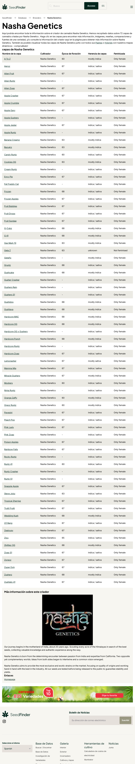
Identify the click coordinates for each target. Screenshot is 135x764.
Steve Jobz (9, 493)
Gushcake (9, 272)
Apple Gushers (11, 117)
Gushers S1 (9, 294)
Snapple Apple (11, 486)
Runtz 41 (8, 464)
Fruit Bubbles (10, 206)
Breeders (37, 18)
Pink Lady (9, 427)
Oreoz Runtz (10, 405)
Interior (63, 747)
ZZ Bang (8, 523)
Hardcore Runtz (12, 346)
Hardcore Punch (12, 339)
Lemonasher (10, 361)
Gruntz (7, 265)
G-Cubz (8, 228)
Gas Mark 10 (10, 243)
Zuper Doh (9, 567)
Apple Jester (10, 125)
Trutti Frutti (9, 508)
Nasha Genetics (54, 18)
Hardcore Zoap (11, 353)
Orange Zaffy (10, 397)
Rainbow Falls (11, 449)
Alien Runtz (9, 81)
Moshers (8, 383)
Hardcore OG (10, 324)
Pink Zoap (9, 434)
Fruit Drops (9, 213)
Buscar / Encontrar (44, 747)
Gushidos (8, 302)
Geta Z (7, 250)
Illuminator (88, 759)
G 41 (6, 235)
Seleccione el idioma (11, 743)
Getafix (7, 257)
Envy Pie (8, 176)
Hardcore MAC (11, 316)
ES (103, 5)
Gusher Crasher (12, 280)
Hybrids (108, 42)
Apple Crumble (11, 103)
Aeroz (7, 66)
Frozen (7, 191)
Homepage (9, 679)
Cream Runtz (10, 169)
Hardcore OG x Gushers (16, 331)
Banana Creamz (12, 140)
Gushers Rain (10, 287)
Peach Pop (9, 420)
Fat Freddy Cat (11, 184)
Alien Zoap (9, 88)
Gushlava (8, 309)
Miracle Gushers (12, 375)
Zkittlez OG (9, 545)
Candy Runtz (10, 154)
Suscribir (125, 720)
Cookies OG (10, 162)
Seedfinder (7, 18)
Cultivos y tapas (67, 760)
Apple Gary (9, 110)
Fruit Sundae (10, 221)
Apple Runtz (10, 132)
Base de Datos (42, 752)
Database (22, 18)
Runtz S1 (8, 479)
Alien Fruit (9, 73)
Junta (111, 747)
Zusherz (8, 574)
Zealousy (8, 530)
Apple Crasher (11, 95)
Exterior (63, 752)
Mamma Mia (10, 368)
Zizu (6, 537)
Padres (98, 42)
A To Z (7, 59)
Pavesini (8, 412)
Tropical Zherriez (12, 501)
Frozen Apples (11, 199)
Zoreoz (7, 560)
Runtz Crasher (11, 471)
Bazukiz (8, 147)
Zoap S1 (8, 552)
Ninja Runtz (9, 390)
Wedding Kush (11, 515)
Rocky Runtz (10, 456)
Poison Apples (11, 442)
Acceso (91, 5)
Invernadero (65, 756)
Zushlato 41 (9, 582)
